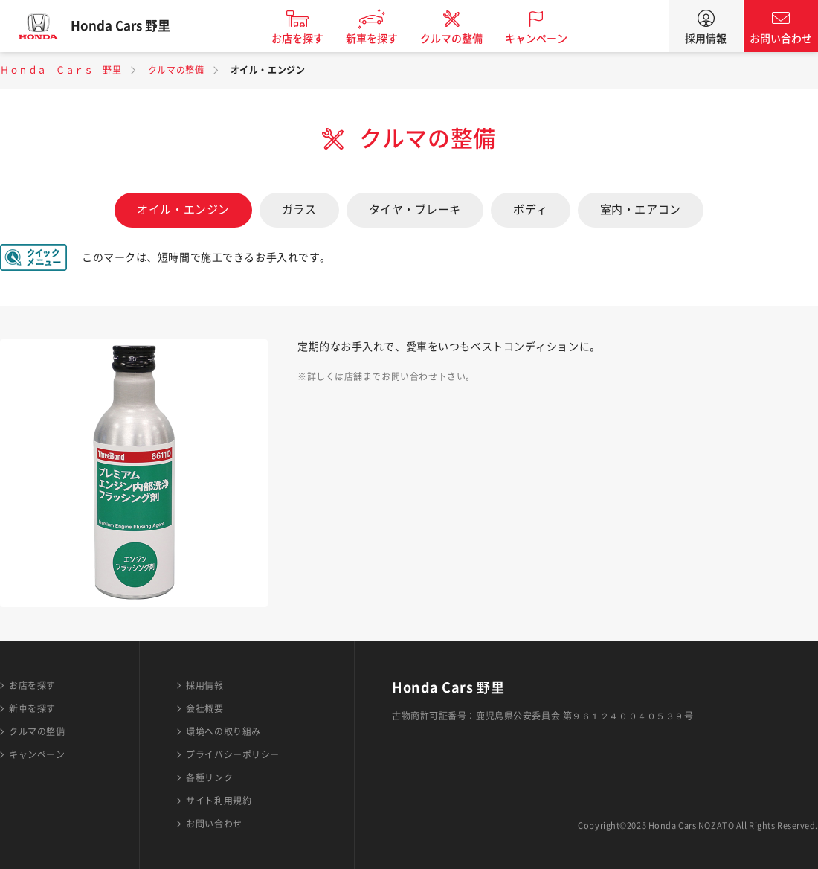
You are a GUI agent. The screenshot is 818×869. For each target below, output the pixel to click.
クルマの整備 (461, 38)
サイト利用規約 (218, 800)
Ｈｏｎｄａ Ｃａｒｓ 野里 (60, 69)
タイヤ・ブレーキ (415, 209)
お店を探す (307, 38)
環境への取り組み (223, 731)
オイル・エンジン (183, 209)
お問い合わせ (781, 38)
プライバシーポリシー (233, 754)
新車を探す (381, 38)
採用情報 (706, 38)
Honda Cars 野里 (130, 26)
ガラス (299, 209)
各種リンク (209, 777)
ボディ (530, 209)
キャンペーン (546, 38)
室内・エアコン (640, 209)
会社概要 (204, 708)
